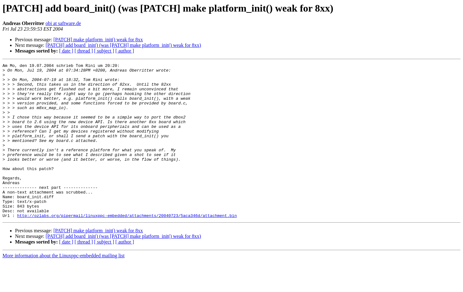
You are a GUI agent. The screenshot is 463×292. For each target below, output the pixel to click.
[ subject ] (104, 50)
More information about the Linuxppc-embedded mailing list (64, 286)
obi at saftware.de (63, 23)
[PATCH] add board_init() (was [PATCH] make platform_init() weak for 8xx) (123, 45)
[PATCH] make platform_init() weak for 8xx (98, 39)
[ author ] (124, 50)
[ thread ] (83, 50)
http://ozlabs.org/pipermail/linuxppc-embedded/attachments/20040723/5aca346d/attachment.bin (127, 246)
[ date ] (66, 50)
